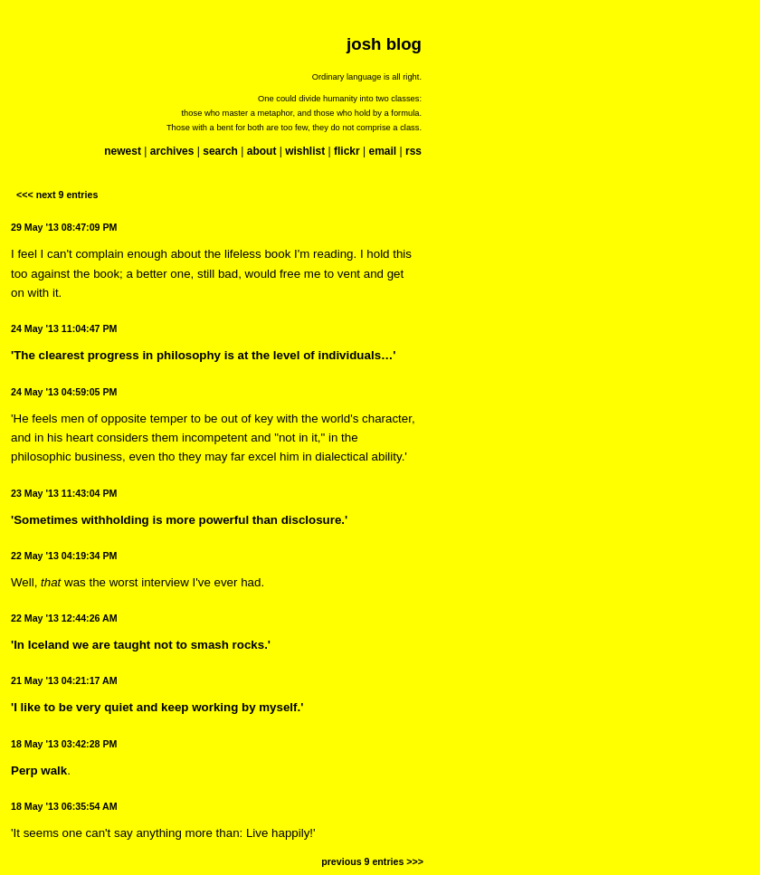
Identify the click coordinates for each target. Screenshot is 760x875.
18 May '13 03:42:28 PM (64, 743)
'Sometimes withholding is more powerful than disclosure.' (179, 520)
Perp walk (39, 770)
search (220, 151)
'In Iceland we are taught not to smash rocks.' (141, 644)
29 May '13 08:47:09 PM (64, 227)
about (262, 151)
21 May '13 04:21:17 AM (64, 680)
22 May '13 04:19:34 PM (64, 555)
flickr (347, 151)
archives (172, 151)
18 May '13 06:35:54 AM (64, 806)
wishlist (305, 151)
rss (413, 151)
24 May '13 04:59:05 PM (64, 391)
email (382, 151)
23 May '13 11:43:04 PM (64, 493)
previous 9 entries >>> (372, 861)
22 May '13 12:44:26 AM (64, 618)
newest (122, 151)
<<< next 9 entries (57, 194)
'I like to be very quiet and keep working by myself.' (157, 707)
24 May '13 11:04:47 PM (64, 328)
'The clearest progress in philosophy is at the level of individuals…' (203, 355)
